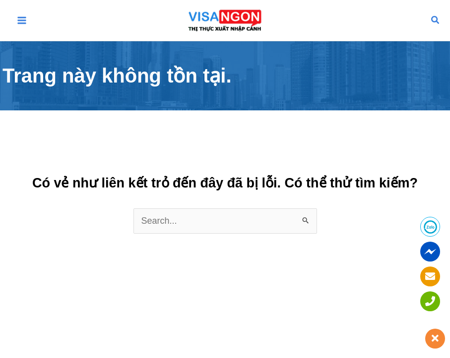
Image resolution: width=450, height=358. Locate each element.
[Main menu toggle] (22, 20)
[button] (435, 20)
